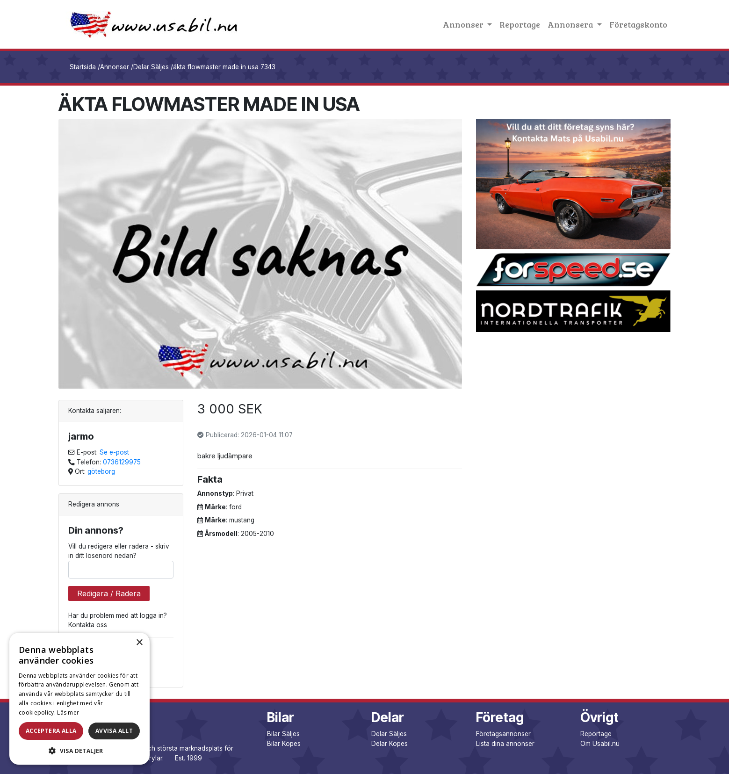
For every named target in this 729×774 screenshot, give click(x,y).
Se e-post (114, 452)
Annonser (114, 67)
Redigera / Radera (109, 593)
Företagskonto (638, 24)
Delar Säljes (151, 67)
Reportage (519, 24)
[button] (79, 750)
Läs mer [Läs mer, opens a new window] (68, 712)
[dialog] (79, 699)
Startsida (83, 67)
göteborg (101, 471)
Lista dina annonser (505, 743)
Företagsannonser (503, 734)
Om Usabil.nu (600, 743)
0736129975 (122, 462)
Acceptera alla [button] (51, 731)
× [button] (139, 642)
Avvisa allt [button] (114, 731)
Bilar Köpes (284, 743)
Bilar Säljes (283, 734)
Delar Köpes (389, 743)
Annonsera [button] (571, 24)
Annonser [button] (464, 24)
